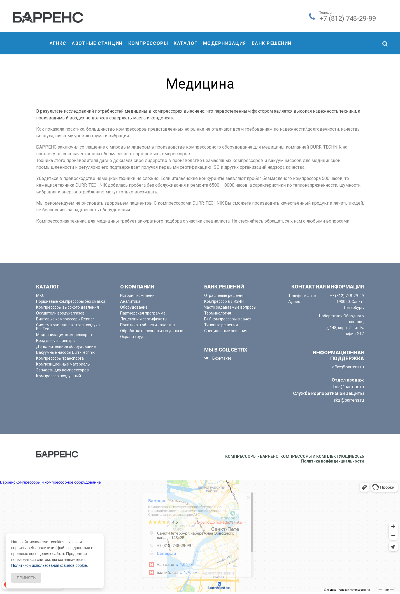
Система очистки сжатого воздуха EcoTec (68, 327)
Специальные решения (225, 331)
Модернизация (224, 43)
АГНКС (58, 43)
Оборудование (134, 307)
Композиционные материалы (63, 364)
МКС (40, 295)
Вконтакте (221, 358)
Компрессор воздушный (58, 376)
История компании (137, 295)
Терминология (217, 313)
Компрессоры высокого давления (67, 307)
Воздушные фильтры (55, 340)
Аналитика (130, 301)
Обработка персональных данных (151, 331)
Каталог (185, 43)
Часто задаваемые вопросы (230, 307)
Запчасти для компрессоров (62, 370)
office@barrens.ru (348, 367)
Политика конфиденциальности (332, 461)
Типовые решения (221, 325)
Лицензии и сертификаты (143, 319)
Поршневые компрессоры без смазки (70, 301)
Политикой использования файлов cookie (49, 565)
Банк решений (272, 43)
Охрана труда (133, 336)
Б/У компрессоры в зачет (227, 319)
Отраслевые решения (224, 295)
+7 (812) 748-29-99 (347, 18)
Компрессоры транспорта (60, 358)
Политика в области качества (147, 325)
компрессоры (148, 43)
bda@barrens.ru (348, 386)
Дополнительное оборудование (66, 346)
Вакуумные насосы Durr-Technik (65, 352)
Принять (26, 577)
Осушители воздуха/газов (60, 313)
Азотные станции (97, 43)
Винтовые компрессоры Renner (65, 319)
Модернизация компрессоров (64, 334)
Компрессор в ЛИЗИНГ (224, 301)
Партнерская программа (143, 313)
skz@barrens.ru (348, 400)
